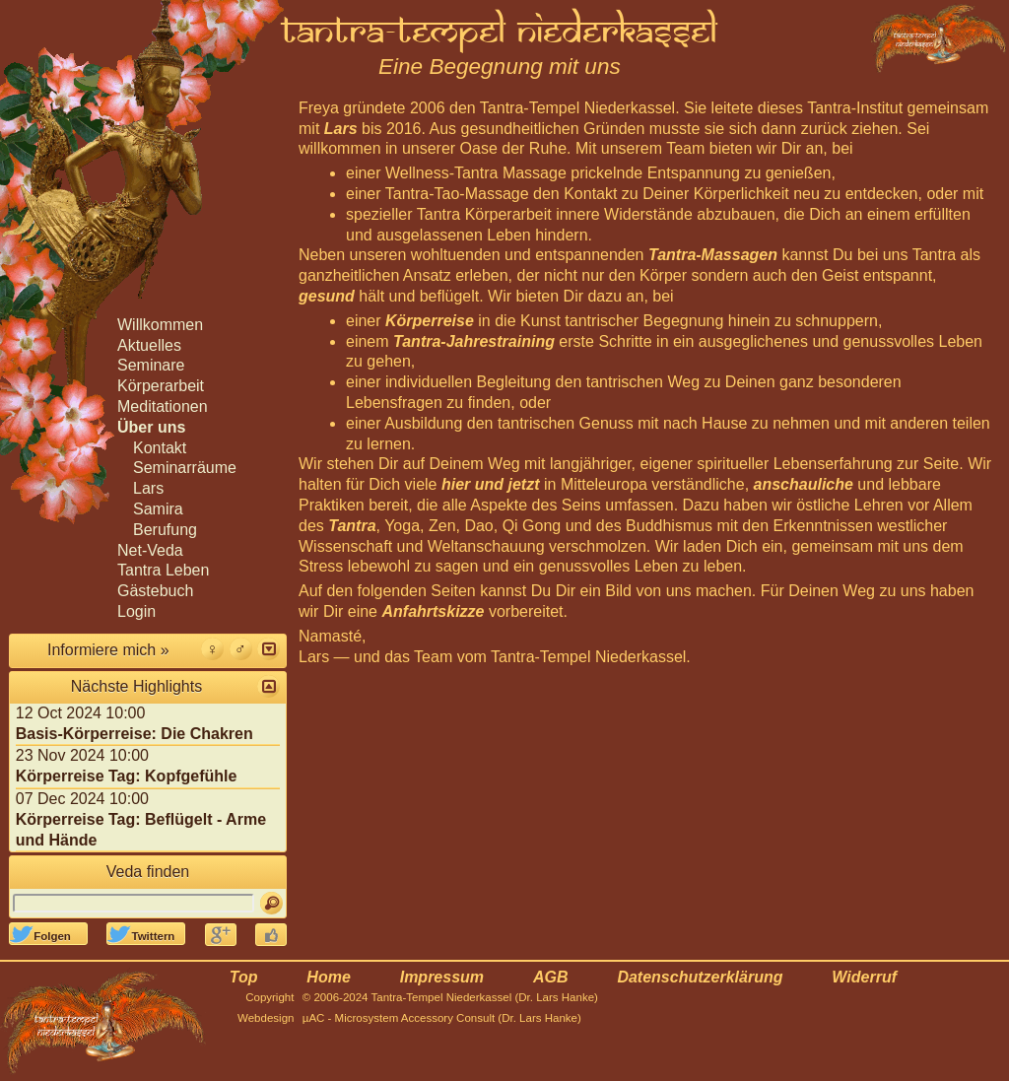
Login (136, 611)
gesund (327, 296)
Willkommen (160, 324)
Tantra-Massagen (712, 254)
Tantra (351, 525)
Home (328, 977)
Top (244, 977)
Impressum (442, 977)
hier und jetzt (490, 484)
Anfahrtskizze (432, 611)
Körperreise (429, 320)
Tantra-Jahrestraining (474, 341)
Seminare (150, 365)
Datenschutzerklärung (699, 977)
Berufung (165, 529)
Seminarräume (184, 467)
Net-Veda (150, 550)
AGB (551, 977)
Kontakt (159, 447)
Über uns (151, 427)
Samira (158, 509)
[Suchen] (271, 903)
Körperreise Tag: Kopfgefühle (126, 776)
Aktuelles (149, 345)
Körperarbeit (160, 385)
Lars (341, 128)
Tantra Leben (163, 570)
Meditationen (162, 406)
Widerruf (864, 977)
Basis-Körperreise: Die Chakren (134, 733)
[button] (268, 649)
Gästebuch (155, 590)
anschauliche (803, 484)
